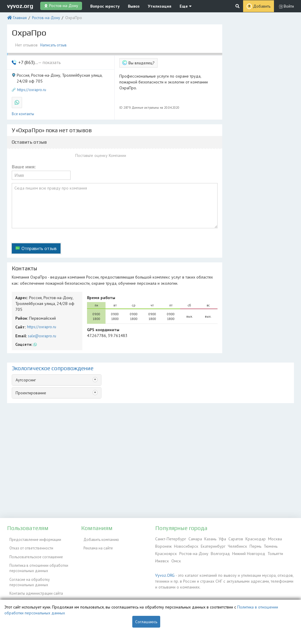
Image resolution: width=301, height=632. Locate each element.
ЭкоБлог (14, 589)
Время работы (99, 284)
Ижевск (161, 558)
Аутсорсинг (25, 358)
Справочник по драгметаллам (32, 596)
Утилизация (151, 5)
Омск (174, 558)
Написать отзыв (54, 43)
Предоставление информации (33, 538)
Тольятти (270, 551)
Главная (18, 16)
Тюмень (264, 545)
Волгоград (217, 551)
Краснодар (250, 538)
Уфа (218, 538)
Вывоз (128, 5)
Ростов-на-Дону (44, 16)
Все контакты (23, 107)
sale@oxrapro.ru (40, 315)
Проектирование (30, 370)
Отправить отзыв (37, 237)
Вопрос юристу (102, 5)
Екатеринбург (210, 545)
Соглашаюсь (146, 621)
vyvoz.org (20, 5)
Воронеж (163, 545)
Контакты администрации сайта (34, 583)
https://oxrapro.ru (31, 85)
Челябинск (233, 545)
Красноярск (165, 551)
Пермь (250, 545)
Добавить (261, 6)
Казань (207, 538)
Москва (268, 538)
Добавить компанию (99, 538)
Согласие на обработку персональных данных (27, 574)
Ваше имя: (24, 160)
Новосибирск (184, 545)
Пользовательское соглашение (34, 551)
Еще (174, 5)
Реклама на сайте (96, 545)
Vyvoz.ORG (164, 572)
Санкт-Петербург (169, 538)
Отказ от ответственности (29, 545)
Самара (192, 538)
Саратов (231, 538)
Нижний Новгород (245, 551)
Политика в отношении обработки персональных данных (36, 561)
